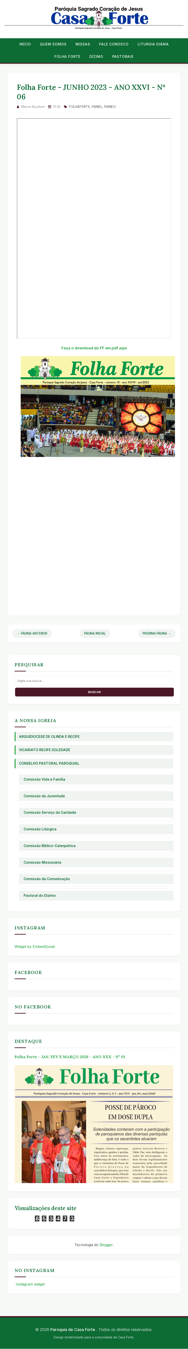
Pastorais (123, 56)
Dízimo (96, 56)
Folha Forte (67, 56)
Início (25, 44)
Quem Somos (53, 44)
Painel (97, 106)
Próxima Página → (157, 633)
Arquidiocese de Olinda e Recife (49, 736)
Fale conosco (114, 44)
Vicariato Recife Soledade (44, 750)
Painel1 (110, 106)
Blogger (106, 1245)
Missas (83, 44)
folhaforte (79, 106)
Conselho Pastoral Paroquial (49, 763)
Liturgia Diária (153, 44)
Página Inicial (95, 633)
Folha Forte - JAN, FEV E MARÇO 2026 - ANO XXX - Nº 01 (70, 1056)
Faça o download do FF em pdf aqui (94, 348)
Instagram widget (30, 1284)
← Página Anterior (32, 633)
